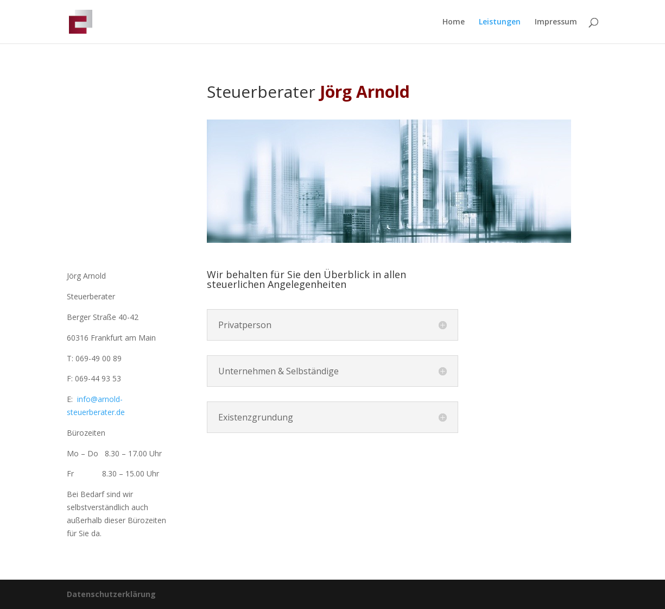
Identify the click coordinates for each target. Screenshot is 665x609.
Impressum (556, 22)
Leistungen (500, 22)
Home (453, 22)
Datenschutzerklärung (111, 594)
